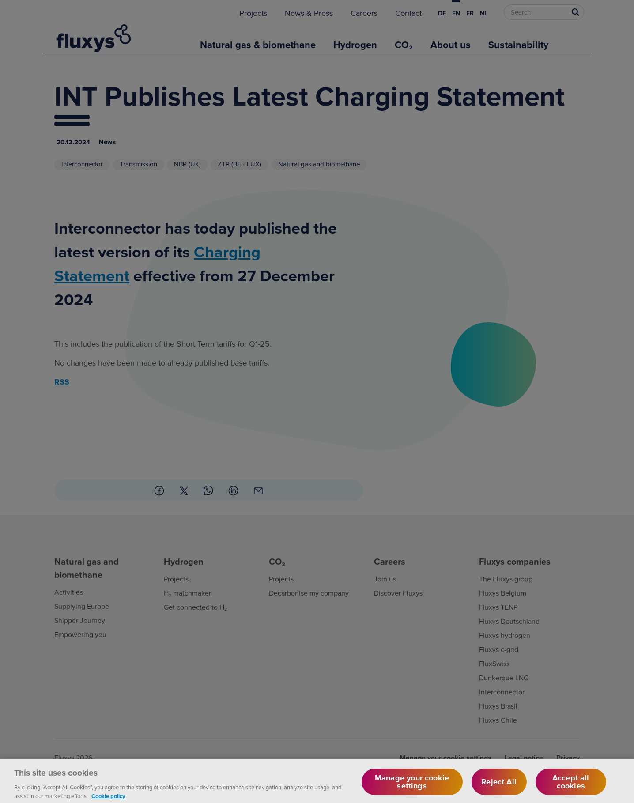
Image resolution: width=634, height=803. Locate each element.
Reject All (499, 787)
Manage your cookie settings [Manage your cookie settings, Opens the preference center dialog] (412, 787)
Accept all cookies (570, 787)
